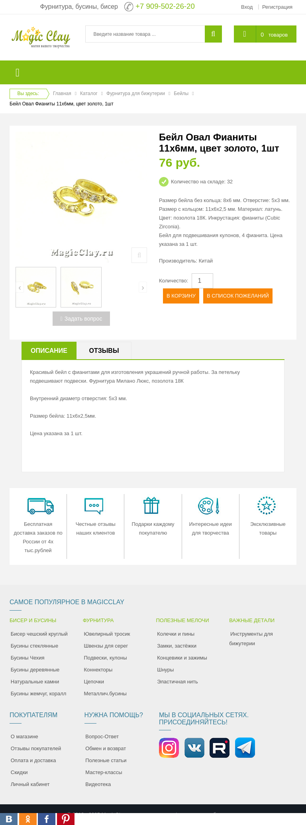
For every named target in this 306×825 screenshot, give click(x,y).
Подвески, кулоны (105, 658)
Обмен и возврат (105, 748)
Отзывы (104, 350)
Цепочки (94, 682)
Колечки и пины (175, 634)
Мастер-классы (103, 772)
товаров (278, 35)
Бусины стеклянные (34, 646)
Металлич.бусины (105, 694)
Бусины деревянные (35, 670)
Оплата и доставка (33, 760)
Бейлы (181, 93)
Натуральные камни (35, 682)
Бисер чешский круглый (39, 634)
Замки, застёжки (176, 646)
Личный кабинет (30, 784)
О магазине (24, 736)
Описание (49, 350)
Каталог (89, 93)
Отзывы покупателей (36, 748)
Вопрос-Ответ (102, 736)
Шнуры (165, 670)
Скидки (19, 772)
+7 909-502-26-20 (165, 6)
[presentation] (20, 287)
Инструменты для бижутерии (251, 638)
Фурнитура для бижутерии (135, 93)
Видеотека (98, 784)
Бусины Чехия (28, 658)
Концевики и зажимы (182, 658)
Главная (62, 93)
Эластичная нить (177, 682)
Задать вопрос (81, 318)
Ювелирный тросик (107, 634)
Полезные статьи (105, 760)
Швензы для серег (106, 646)
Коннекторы (98, 670)
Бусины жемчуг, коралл (39, 694)
